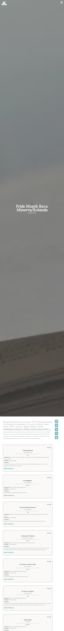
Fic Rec (49, 447)
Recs (32, 203)
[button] (56, 421)
